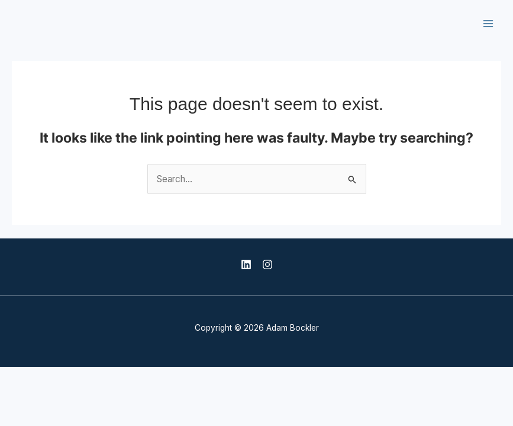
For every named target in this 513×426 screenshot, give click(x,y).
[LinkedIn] (246, 264)
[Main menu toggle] (488, 23)
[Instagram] (267, 264)
